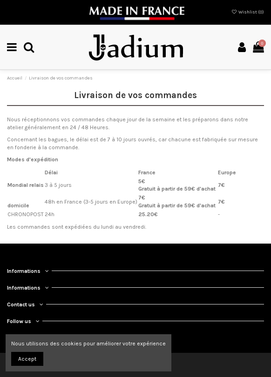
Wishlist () (247, 12)
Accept (27, 359)
